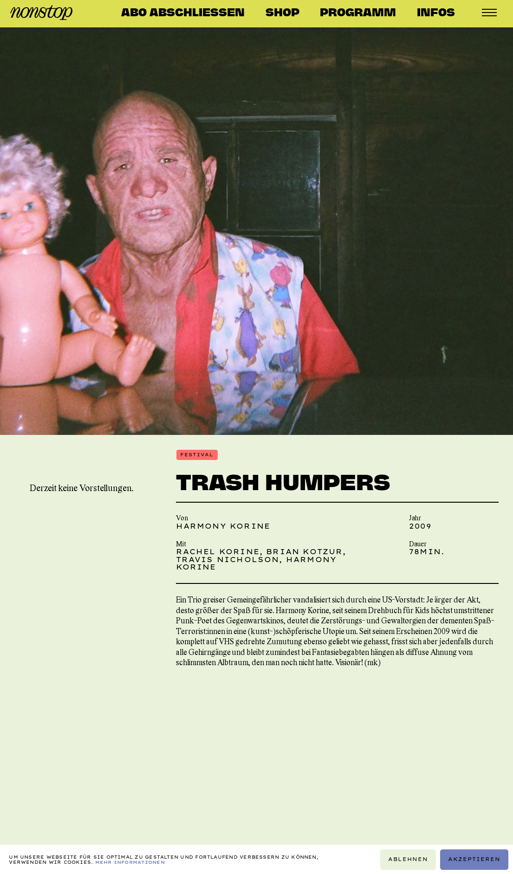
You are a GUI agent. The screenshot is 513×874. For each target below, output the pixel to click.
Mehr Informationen (130, 861)
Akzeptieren (474, 859)
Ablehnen (408, 859)
